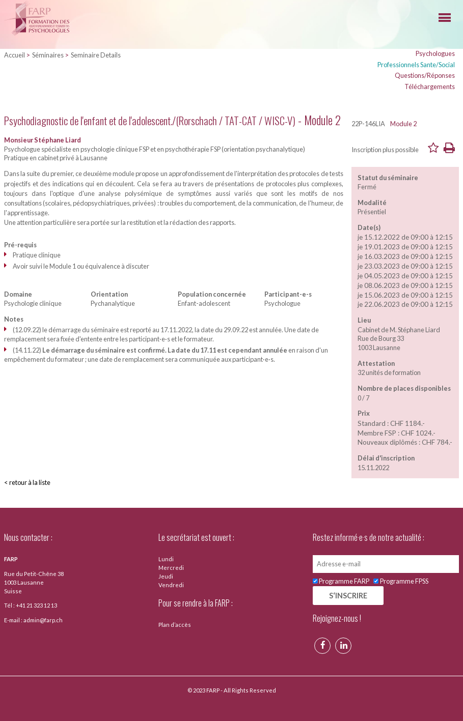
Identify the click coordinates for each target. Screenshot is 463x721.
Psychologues (435, 53)
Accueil (14, 55)
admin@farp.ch (43, 620)
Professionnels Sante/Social (416, 65)
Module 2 (403, 124)
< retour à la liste (27, 482)
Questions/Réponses (425, 75)
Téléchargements (429, 86)
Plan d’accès (174, 624)
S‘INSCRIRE (348, 595)
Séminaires (48, 55)
